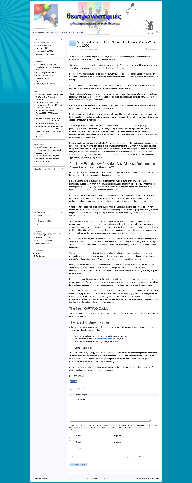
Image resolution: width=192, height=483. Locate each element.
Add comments (152, 49)
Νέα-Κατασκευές (67, 32)
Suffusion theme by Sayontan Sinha (148, 478)
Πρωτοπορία (40, 224)
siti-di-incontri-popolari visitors (89, 49)
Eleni (80, 389)
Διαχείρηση (37, 254)
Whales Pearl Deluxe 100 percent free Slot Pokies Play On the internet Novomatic (49, 97)
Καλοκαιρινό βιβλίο (42, 48)
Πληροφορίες (52, 32)
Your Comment (79, 400)
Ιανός (38, 218)
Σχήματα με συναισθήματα (45, 54)
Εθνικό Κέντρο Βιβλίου (44, 235)
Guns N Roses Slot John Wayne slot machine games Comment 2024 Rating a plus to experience (49, 105)
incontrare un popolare (106, 339)
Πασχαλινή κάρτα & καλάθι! (45, 84)
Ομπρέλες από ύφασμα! (44, 81)
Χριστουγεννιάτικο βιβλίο (44, 51)
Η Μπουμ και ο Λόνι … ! (44, 42)
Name (78, 435)
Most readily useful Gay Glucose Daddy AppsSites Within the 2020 (117, 43)
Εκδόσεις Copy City (43, 215)
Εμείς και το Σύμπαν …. (44, 153)
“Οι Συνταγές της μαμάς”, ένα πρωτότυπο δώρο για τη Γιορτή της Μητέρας (48, 67)
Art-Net (97, 478)
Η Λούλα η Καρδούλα (43, 45)
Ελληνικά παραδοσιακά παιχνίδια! (48, 156)
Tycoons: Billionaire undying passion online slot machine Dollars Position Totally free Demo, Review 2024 (48, 120)
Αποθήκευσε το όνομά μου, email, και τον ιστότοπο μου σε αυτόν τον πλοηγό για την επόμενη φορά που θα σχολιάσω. (106, 457)
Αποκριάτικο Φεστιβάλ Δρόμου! (47, 147)
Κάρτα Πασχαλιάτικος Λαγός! (46, 73)
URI (79, 449)
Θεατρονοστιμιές (42, 478)
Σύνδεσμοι (81, 32)
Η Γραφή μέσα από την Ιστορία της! (48, 150)
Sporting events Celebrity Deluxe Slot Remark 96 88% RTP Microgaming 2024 (49, 113)
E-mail (78, 442)
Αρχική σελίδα (38, 32)
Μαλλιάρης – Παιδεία (43, 221)
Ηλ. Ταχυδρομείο (39, 256)
